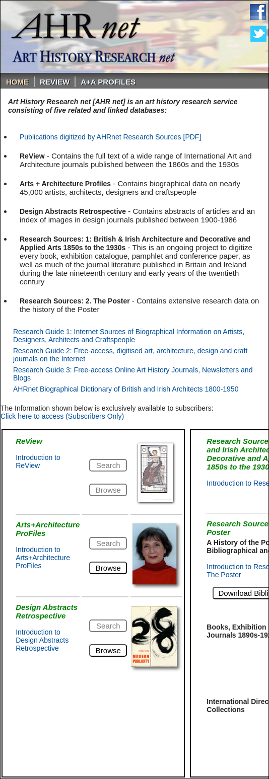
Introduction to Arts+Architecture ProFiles (43, 558)
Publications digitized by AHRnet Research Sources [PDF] (110, 137)
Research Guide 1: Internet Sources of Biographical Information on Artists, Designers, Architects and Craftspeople (128, 336)
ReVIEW (55, 81)
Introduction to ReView (38, 461)
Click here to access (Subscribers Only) (62, 416)
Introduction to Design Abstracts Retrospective (42, 640)
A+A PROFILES (108, 81)
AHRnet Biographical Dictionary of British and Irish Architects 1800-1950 (125, 389)
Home (17, 81)
